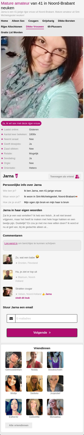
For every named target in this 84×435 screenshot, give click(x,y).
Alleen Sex (18, 20)
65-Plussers (55, 26)
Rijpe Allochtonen (11, 26)
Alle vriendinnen (18, 425)
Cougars (33, 20)
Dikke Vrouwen (35, 26)
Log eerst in (11, 243)
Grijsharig (48, 20)
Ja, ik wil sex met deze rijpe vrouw (21, 123)
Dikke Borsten (66, 20)
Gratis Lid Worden (12, 32)
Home (4, 20)
